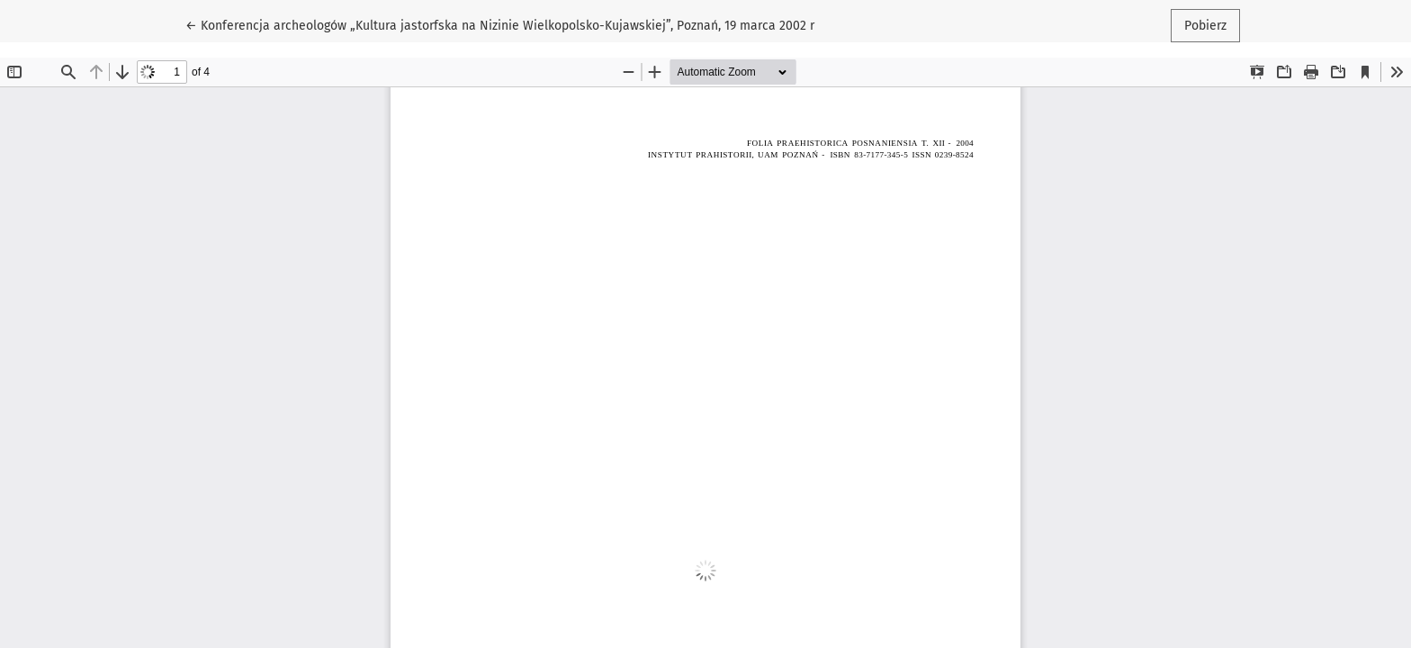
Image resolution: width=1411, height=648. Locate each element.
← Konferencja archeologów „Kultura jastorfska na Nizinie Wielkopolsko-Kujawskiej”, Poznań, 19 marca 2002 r (499, 24)
